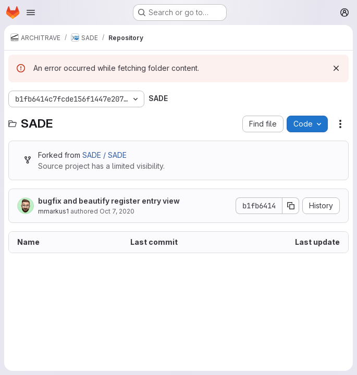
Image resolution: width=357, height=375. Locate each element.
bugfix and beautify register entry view (109, 200)
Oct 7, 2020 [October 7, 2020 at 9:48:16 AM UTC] (117, 211)
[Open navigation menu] (30, 12)
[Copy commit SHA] (290, 205)
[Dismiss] (336, 68)
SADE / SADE (104, 155)
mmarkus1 (53, 211)
